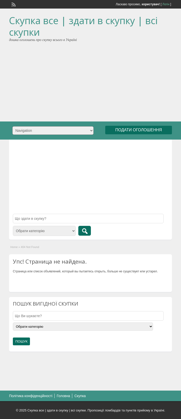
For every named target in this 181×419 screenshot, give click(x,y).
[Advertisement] (91, 80)
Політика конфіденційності (30, 396)
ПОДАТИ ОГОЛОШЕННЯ (138, 130)
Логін (165, 4)
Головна (63, 396)
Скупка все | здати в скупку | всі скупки (83, 26)
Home (14, 246)
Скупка (80, 396)
